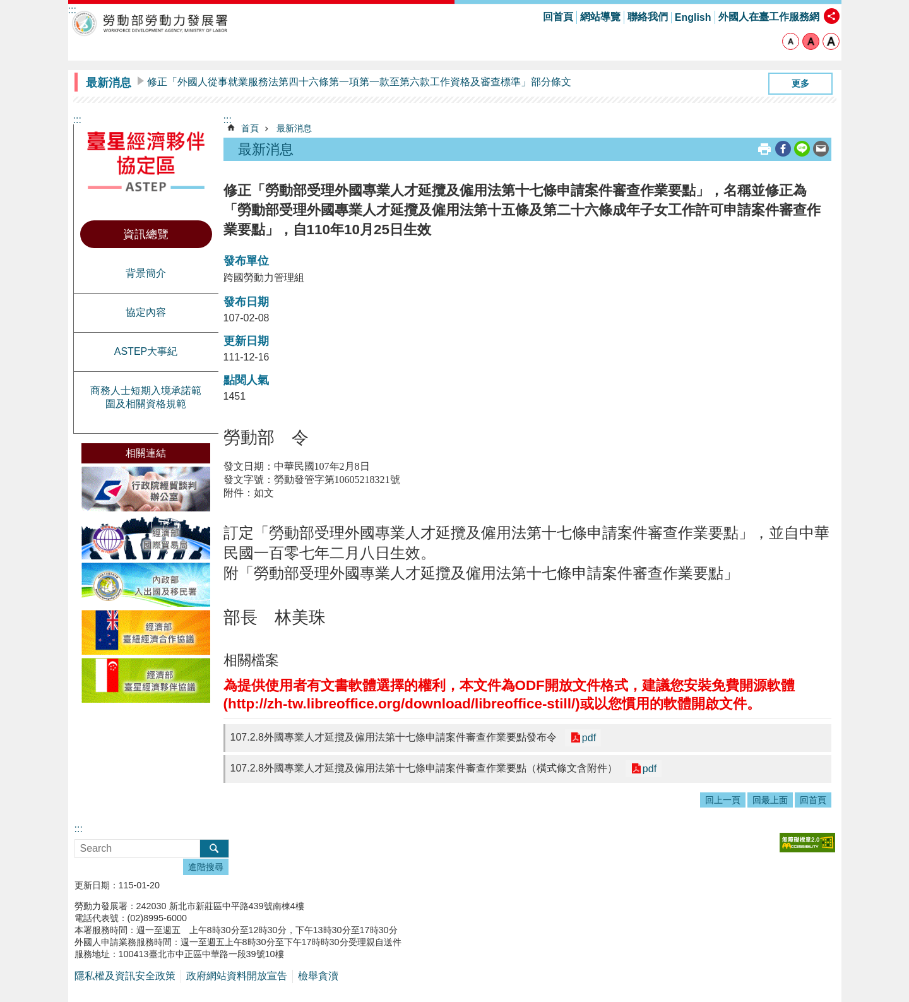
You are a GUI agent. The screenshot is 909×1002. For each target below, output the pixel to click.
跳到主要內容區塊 (6, 6)
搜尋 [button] (214, 848)
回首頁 (558, 16)
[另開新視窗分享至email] (821, 149)
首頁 (250, 128)
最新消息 (108, 82)
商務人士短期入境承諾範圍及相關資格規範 (145, 397)
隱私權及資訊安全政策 (124, 975)
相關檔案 (251, 660)
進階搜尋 (205, 867)
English (693, 17)
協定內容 (146, 312)
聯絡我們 (647, 16)
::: (77, 119)
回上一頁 (722, 800)
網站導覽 (600, 16)
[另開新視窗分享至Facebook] (783, 149)
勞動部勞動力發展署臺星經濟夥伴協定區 (150, 23)
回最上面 (770, 800)
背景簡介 (146, 273)
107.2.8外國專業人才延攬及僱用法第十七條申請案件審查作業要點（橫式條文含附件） (423, 768)
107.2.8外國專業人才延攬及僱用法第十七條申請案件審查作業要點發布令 (393, 737)
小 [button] (790, 41)
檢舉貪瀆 (318, 975)
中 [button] (811, 41)
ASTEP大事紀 (145, 351)
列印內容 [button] (764, 149)
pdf (588, 737)
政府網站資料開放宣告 (236, 975)
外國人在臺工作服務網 (768, 16)
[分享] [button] (832, 16)
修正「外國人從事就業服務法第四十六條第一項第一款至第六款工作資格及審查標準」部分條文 (359, 81)
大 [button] (831, 41)
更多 (800, 83)
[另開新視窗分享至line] (802, 149)
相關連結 (146, 453)
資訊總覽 (146, 234)
